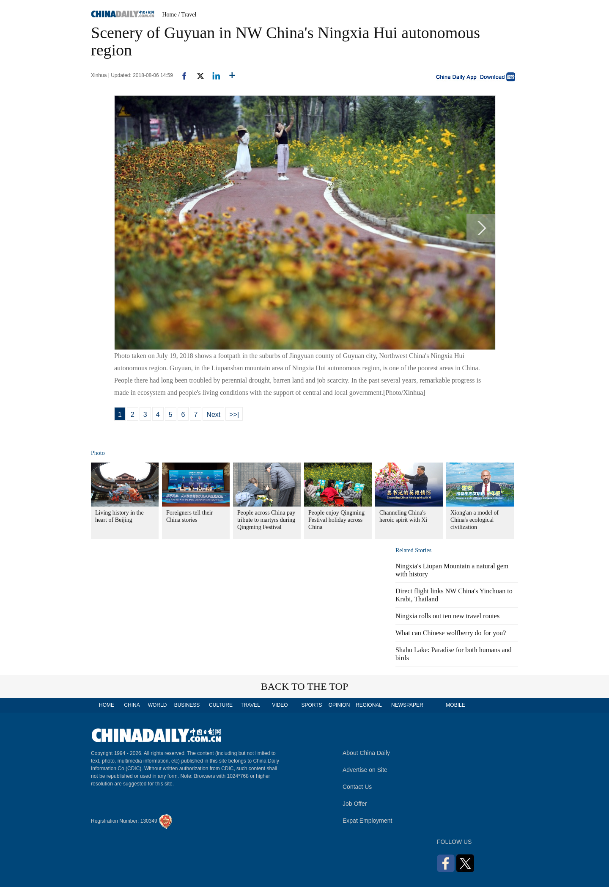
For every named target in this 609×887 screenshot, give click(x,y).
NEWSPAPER (406, 705)
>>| (234, 414)
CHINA (132, 705)
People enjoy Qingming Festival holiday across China (336, 520)
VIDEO (280, 705)
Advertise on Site (365, 769)
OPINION (339, 705)
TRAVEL (250, 705)
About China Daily (366, 752)
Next (213, 414)
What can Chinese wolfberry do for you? (450, 632)
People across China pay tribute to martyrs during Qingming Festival (266, 520)
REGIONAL (369, 705)
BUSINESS (187, 705)
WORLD (157, 705)
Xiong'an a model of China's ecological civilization (474, 520)
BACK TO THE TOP (304, 686)
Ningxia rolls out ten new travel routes (447, 616)
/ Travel (187, 14)
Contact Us (357, 786)
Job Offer (355, 803)
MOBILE (455, 705)
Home (169, 14)
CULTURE (221, 705)
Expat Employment (367, 820)
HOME (106, 705)
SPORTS (311, 705)
